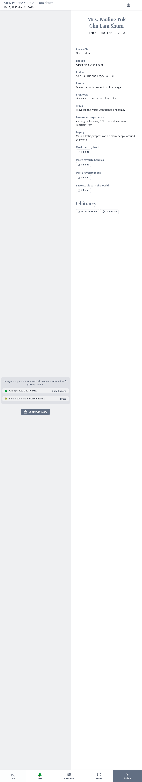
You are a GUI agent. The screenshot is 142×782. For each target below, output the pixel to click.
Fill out (83, 151)
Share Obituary (35, 412)
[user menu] (135, 5)
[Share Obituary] (128, 5)
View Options (59, 390)
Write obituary (87, 211)
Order (63, 398)
